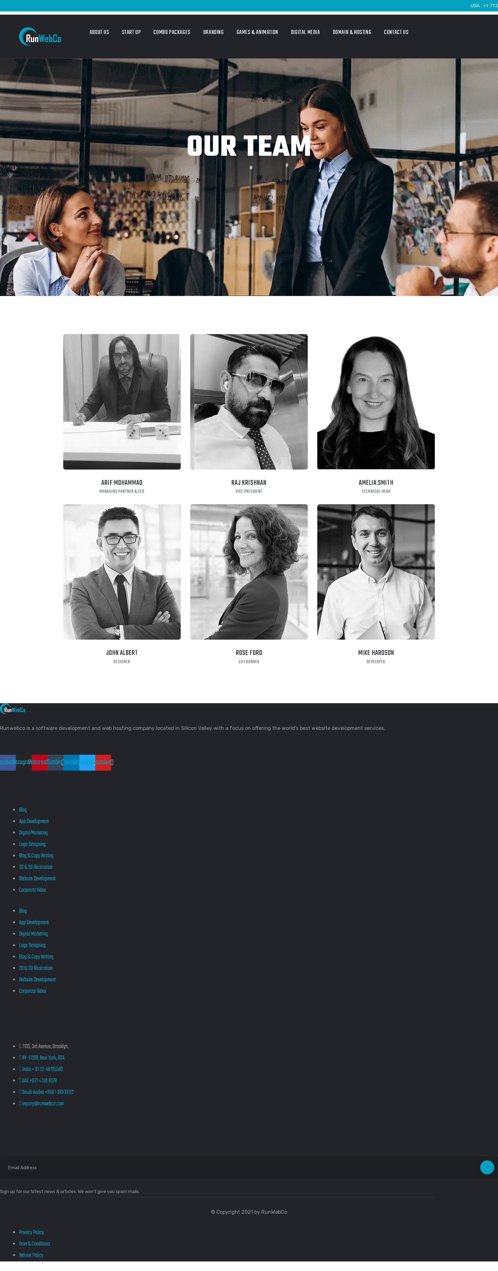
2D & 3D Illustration (35, 867)
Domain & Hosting (352, 32)
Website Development (37, 878)
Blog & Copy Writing (36, 856)
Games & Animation (257, 32)
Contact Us (396, 32)
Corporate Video (32, 890)
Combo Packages (171, 32)
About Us (99, 32)
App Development (34, 821)
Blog (23, 810)
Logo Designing (32, 844)
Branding (213, 32)
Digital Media (305, 32)
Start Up (131, 32)
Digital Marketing (33, 833)
